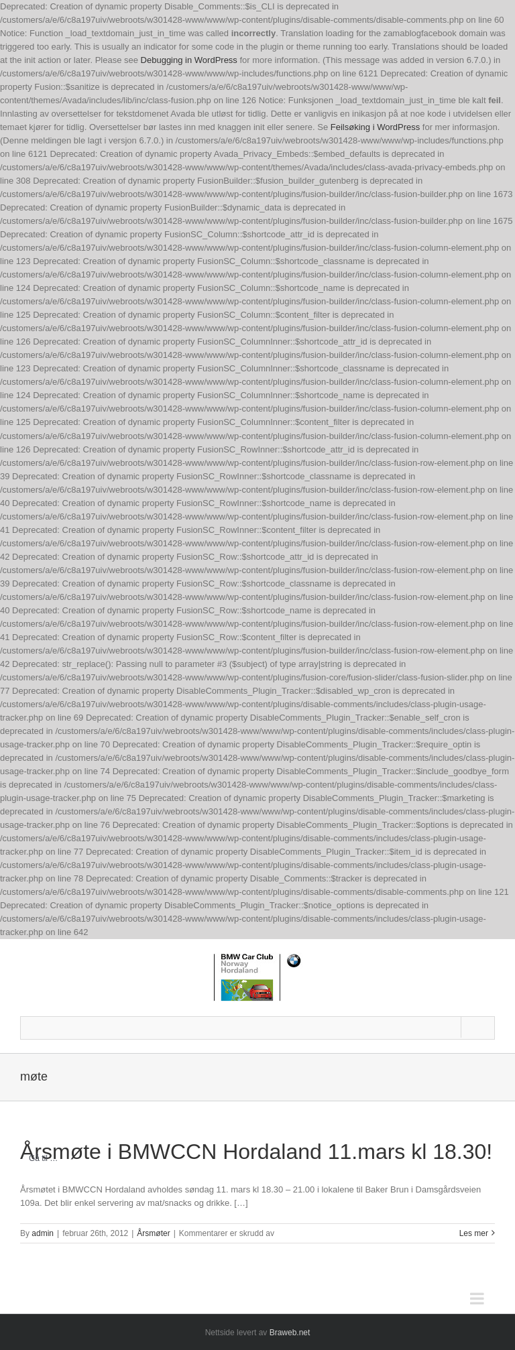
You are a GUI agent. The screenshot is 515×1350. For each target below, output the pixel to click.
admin (43, 1233)
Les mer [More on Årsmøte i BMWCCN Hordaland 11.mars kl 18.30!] (473, 1233)
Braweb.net (290, 1332)
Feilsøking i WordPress (375, 127)
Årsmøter (153, 1233)
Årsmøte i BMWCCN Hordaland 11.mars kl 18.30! (256, 1152)
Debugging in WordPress (189, 60)
